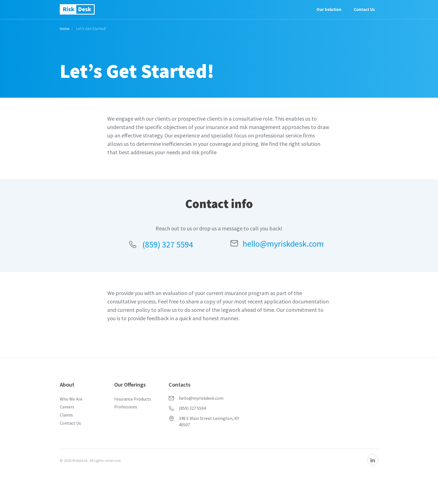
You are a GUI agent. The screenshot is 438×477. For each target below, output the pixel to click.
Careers (67, 407)
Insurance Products (132, 399)
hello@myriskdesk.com (277, 243)
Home (65, 28)
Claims (66, 415)
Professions (125, 407)
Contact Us (364, 9)
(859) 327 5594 (161, 244)
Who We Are (71, 399)
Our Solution (328, 9)
